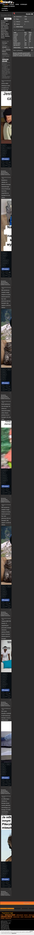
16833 (25, 16)
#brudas (4, 868)
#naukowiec (4, 263)
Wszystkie (31, 47)
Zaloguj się (3, 173)
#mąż (3, 258)
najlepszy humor (16, 916)
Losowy (12, 4)
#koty (3, 766)
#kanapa (4, 150)
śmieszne (26, 915)
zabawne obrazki (19, 915)
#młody (3, 153)
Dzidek (20, 55)
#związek (4, 255)
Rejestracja (5, 10)
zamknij (31, 931)
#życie (3, 589)
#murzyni (4, 684)
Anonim (16, 34)
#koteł (3, 769)
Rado (16, 41)
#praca (3, 369)
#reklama (4, 674)
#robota (4, 374)
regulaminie (14, 933)
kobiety (2, 915)
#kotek (3, 372)
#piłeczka (4, 873)
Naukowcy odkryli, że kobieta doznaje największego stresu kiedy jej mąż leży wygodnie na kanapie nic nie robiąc (6, 188)
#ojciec (3, 145)
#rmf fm (4, 679)
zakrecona (17, 45)
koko (16, 36)
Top (5, 4)
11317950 (22, 54)
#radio (3, 681)
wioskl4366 (26, 55)
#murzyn (4, 676)
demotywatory (5, 53)
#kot (9, 369)
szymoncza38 (26, 53)
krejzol (16, 35)
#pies (8, 764)
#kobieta (4, 253)
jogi (30, 55)
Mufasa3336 (16, 54)
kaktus (16, 40)
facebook (2, 918)
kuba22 (15, 55)
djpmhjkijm (28, 54)
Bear (16, 37)
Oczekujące (23, 4)
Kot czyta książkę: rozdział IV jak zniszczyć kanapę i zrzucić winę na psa (6, 715)
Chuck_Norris (17, 44)
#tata (3, 148)
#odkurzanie (4, 870)
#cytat (3, 377)
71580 (25, 19)
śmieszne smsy (8, 918)
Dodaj (17, 4)
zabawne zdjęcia (6, 916)
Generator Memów (8, 6)
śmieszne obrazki (5, 60)
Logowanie (5, 8)
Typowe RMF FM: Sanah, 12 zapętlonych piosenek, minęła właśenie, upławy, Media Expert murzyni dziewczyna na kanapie (6, 629)
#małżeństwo (5, 260)
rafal (16, 39)
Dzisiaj (26, 47)
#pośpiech (4, 480)
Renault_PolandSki (18, 53)
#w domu (4, 470)
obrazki (4, 47)
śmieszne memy (10, 915)
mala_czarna (17, 42)
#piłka (3, 863)
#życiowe (4, 477)
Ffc (18, 55)
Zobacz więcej (19, 26)
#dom (3, 472)
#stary (8, 148)
